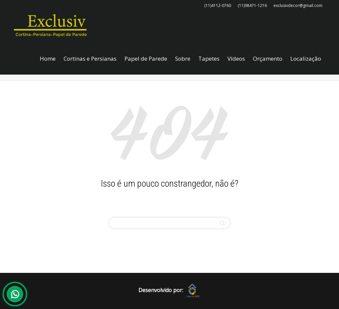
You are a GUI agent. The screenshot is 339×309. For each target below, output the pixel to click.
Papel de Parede (145, 58)
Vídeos (236, 58)
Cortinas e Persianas (90, 58)
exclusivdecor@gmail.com (297, 5)
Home (48, 58)
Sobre (182, 58)
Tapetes (208, 58)
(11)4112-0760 (217, 5)
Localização (305, 58)
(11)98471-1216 (252, 5)
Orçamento (267, 58)
